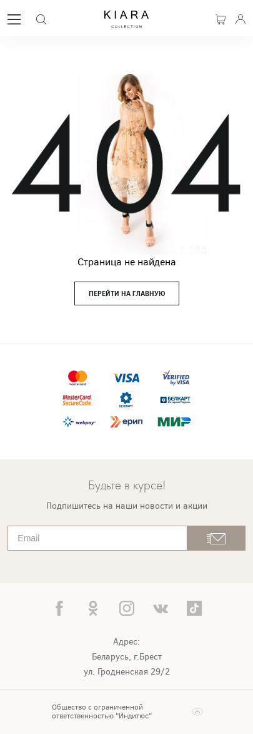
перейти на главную (127, 293)
